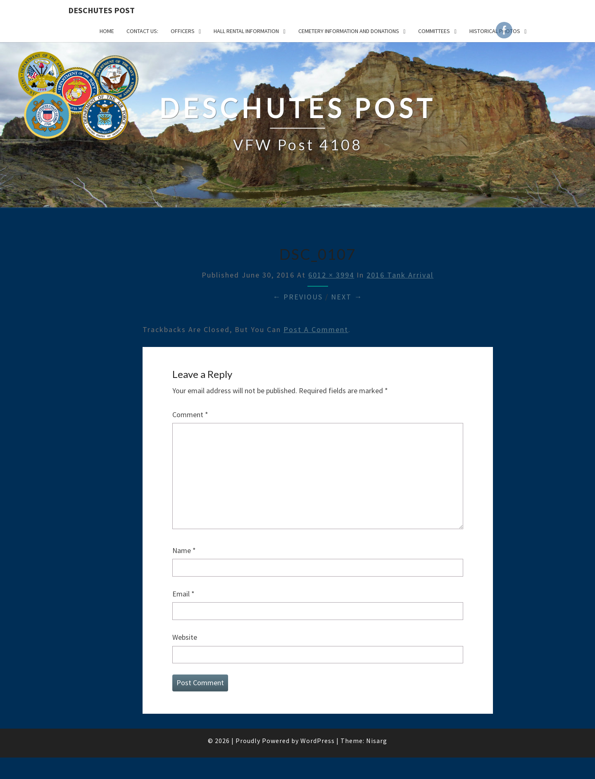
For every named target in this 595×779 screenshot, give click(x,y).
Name (184, 550)
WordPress (317, 740)
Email (183, 593)
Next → (346, 297)
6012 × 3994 (331, 275)
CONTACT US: (142, 31)
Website (184, 637)
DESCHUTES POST (101, 10)
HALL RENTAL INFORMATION (246, 31)
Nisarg (376, 740)
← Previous (298, 297)
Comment (190, 414)
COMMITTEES (434, 31)
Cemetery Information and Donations (348, 31)
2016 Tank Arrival (400, 275)
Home (107, 31)
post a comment (315, 329)
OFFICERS (183, 31)
